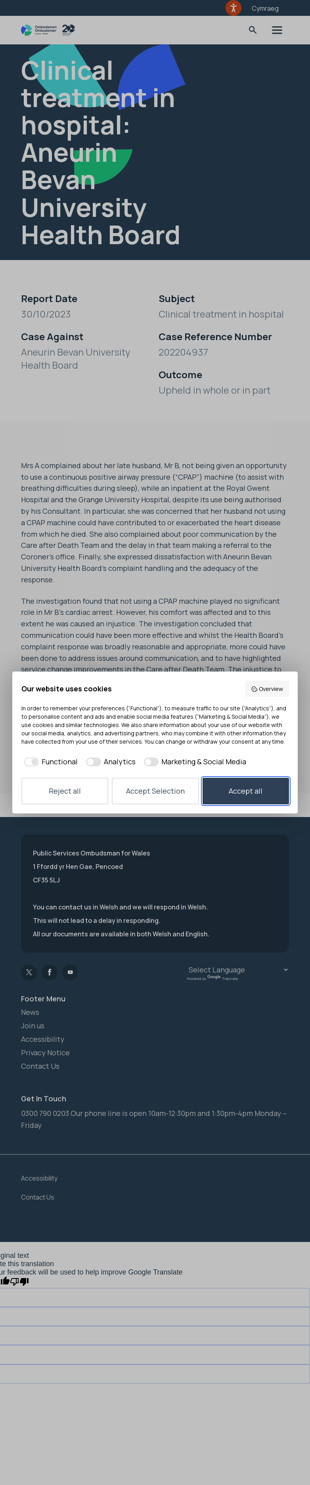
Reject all (65, 791)
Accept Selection (155, 791)
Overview (267, 689)
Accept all (245, 791)
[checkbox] (49, 761)
